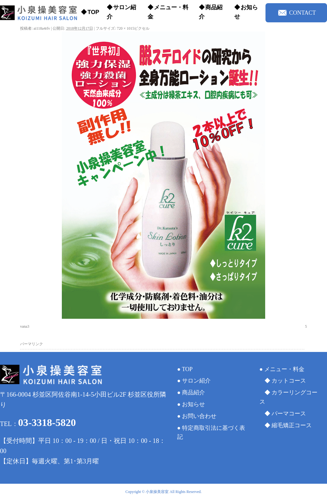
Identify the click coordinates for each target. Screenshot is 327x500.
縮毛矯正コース (292, 425)
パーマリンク (31, 344)
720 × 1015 (125, 28)
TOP (93, 12)
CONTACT (297, 13)
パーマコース (289, 413)
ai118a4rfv (41, 28)
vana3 (24, 326)
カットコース (289, 380)
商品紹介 (210, 12)
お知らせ (246, 12)
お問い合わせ (199, 416)
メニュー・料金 (168, 12)
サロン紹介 (121, 12)
